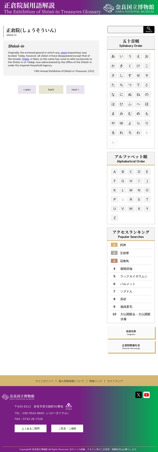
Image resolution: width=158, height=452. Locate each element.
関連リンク (95, 381)
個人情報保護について (71, 381)
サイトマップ (115, 381)
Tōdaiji (25, 59)
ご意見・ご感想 (67, 428)
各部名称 (131, 332)
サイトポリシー (44, 381)
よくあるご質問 (31, 428)
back (51, 89)
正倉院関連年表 (131, 346)
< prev (27, 89)
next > (75, 89)
